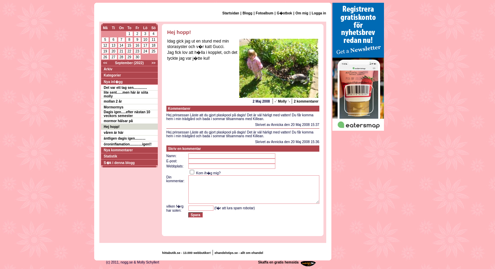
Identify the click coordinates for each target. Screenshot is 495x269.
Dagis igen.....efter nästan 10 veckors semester (127, 114)
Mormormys (113, 107)
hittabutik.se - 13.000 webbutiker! (186, 253)
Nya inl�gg (113, 82)
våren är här (113, 132)
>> (154, 63)
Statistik (110, 156)
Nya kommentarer (118, 150)
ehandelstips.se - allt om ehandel (238, 253)
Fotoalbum (264, 13)
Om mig (302, 13)
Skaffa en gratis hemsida (278, 262)
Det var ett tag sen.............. (125, 88)
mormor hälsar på (118, 121)
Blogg (247, 13)
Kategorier (112, 75)
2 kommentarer (306, 101)
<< (105, 63)
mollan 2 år (113, 101)
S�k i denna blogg (119, 163)
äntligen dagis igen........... (124, 138)
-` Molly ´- (282, 101)
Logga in (319, 13)
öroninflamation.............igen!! (128, 144)
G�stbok (284, 13)
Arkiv (108, 69)
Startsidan (230, 13)
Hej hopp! (112, 127)
